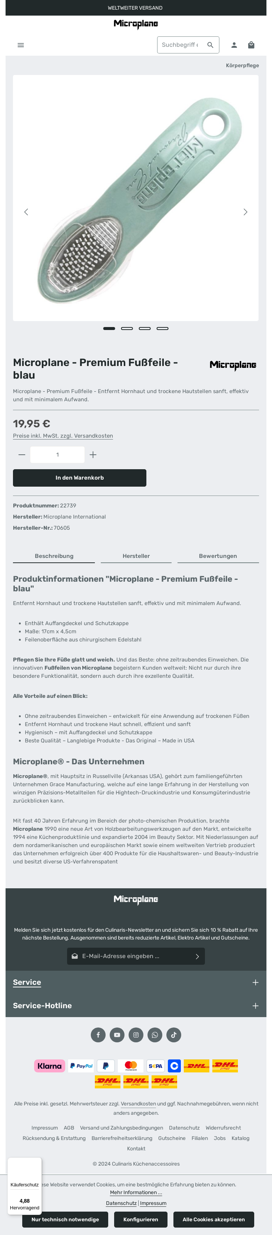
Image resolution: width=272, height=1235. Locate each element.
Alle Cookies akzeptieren (214, 1219)
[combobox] (179, 45)
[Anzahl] (57, 455)
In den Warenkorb (80, 478)
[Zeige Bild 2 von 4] (127, 328)
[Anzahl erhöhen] (93, 455)
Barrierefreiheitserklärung (122, 1139)
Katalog (240, 1139)
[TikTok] (173, 1035)
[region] (136, 212)
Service (27, 982)
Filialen (200, 1139)
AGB (69, 1128)
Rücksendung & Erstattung (54, 1139)
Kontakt (136, 1149)
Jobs (220, 1139)
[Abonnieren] (197, 956)
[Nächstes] (245, 212)
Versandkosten (138, 1104)
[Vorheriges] (26, 212)
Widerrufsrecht (223, 1128)
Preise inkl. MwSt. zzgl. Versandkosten (63, 436)
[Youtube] (117, 1035)
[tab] (54, 556)
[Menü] (21, 45)
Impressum (44, 1128)
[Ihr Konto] (234, 45)
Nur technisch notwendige (65, 1219)
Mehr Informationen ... (136, 1192)
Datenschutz (184, 1128)
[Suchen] (210, 45)
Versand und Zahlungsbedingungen (121, 1128)
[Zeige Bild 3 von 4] (145, 328)
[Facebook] (98, 1035)
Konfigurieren (140, 1219)
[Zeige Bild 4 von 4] (163, 328)
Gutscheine (172, 1139)
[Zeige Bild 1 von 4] (109, 328)
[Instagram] (136, 1035)
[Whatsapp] (154, 1035)
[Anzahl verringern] (21, 455)
